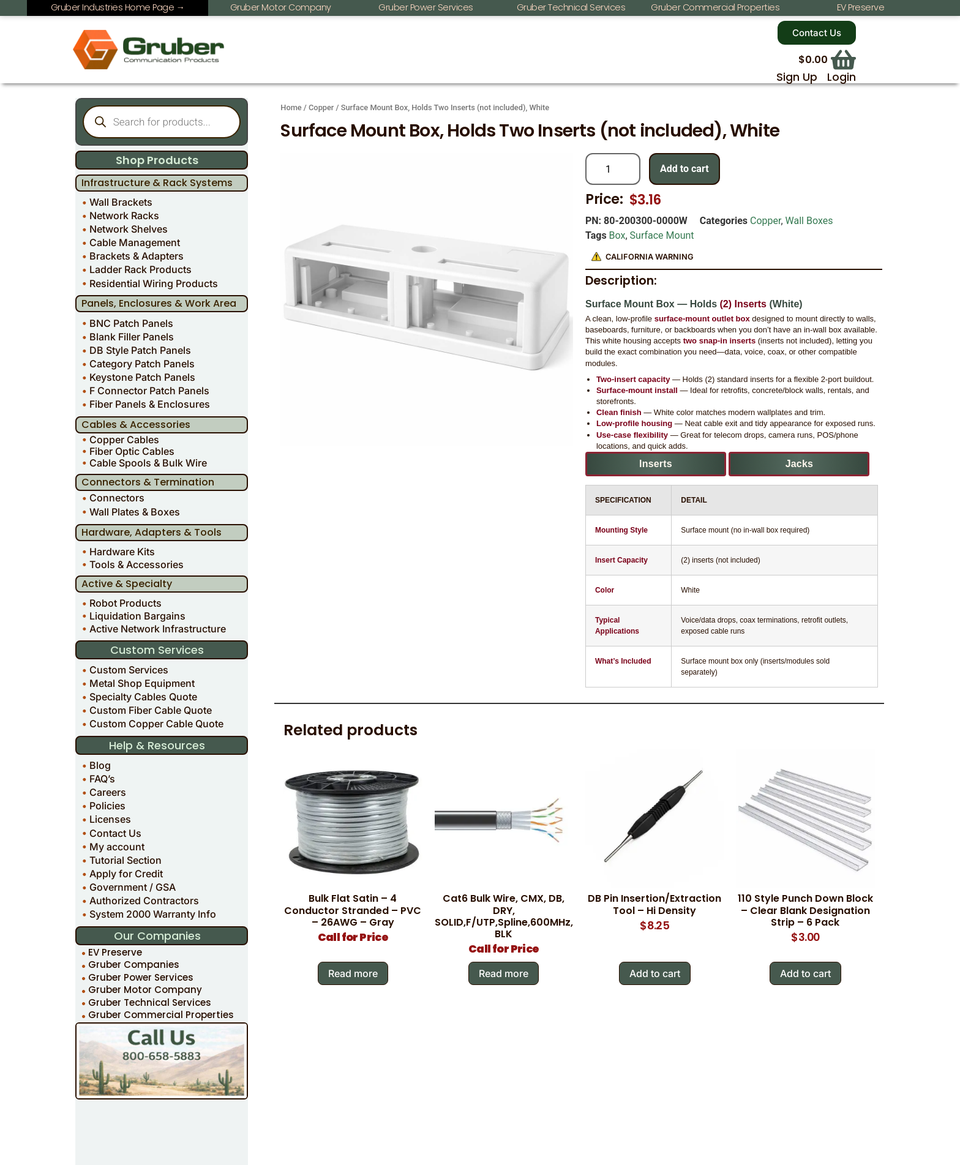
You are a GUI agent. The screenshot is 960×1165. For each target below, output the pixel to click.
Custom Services (128, 670)
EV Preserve (115, 952)
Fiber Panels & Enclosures (149, 404)
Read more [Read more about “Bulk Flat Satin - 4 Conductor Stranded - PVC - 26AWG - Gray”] (353, 973)
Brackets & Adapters (136, 256)
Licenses (110, 819)
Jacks (800, 464)
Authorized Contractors (144, 900)
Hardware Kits (122, 551)
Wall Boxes (809, 221)
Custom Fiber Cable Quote (150, 710)
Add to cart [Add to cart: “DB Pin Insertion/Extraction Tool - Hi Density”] (654, 973)
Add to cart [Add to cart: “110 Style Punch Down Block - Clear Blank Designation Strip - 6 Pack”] (805, 973)
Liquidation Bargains (137, 616)
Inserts (655, 464)
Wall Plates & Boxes (134, 512)
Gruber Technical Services (149, 1002)
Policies (107, 806)
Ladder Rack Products (140, 269)
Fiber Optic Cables (131, 451)
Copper (321, 107)
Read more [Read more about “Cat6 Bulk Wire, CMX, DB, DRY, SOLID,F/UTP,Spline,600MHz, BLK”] (503, 973)
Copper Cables (124, 439)
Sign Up (796, 77)
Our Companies (157, 935)
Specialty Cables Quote (143, 697)
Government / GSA (132, 887)
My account (116, 847)
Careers (107, 792)
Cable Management (134, 242)
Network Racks (124, 215)
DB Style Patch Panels (140, 350)
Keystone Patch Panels (142, 377)
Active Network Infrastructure (157, 629)
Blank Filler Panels (131, 337)
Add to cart (684, 168)
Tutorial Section (125, 860)
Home (290, 107)
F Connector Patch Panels (149, 390)
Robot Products (125, 603)
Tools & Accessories (136, 564)
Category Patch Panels (142, 364)
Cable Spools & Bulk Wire (148, 463)
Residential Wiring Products (153, 283)
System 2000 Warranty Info (152, 914)
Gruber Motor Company (145, 990)
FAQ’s (102, 779)
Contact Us (115, 833)
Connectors (116, 498)
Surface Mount (662, 235)
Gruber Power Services (140, 977)
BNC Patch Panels (131, 323)
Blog (100, 765)
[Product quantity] (612, 169)
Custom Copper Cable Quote (156, 723)
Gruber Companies (133, 965)
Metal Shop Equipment (142, 683)
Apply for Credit (126, 873)
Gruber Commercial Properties (161, 1015)
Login (841, 77)
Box (617, 235)
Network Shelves (128, 229)
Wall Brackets (120, 202)
